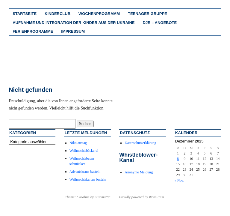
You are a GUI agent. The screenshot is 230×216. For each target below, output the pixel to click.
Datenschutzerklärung (140, 143)
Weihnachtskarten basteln (87, 179)
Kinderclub (57, 13)
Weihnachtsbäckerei (83, 150)
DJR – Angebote (160, 22)
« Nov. (179, 180)
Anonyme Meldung (139, 172)
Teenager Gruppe (147, 13)
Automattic (103, 197)
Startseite (25, 13)
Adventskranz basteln (85, 172)
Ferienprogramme (33, 31)
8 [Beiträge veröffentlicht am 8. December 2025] (178, 159)
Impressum (73, 31)
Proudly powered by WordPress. (142, 197)
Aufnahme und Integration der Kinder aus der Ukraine (73, 22)
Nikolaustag (78, 143)
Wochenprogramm (99, 13)
